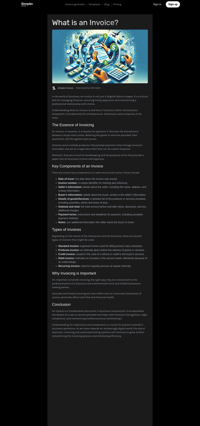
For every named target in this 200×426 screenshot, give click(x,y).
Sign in (157, 4)
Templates (94, 4)
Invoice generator (75, 4)
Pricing (117, 4)
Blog (106, 4)
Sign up (173, 4)
